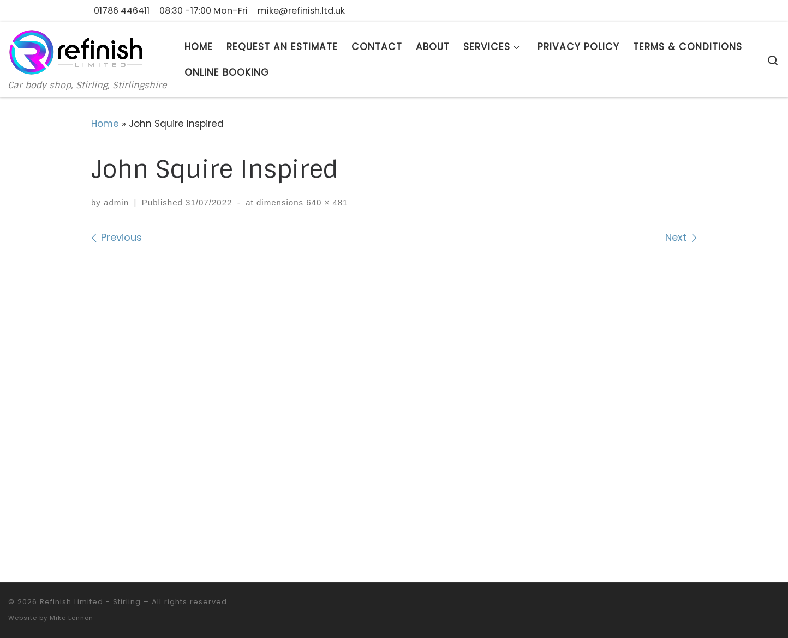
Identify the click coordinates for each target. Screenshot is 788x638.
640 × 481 (325, 202)
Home (105, 123)
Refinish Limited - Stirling (90, 602)
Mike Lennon (71, 617)
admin (116, 202)
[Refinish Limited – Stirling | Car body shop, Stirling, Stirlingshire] (76, 51)
